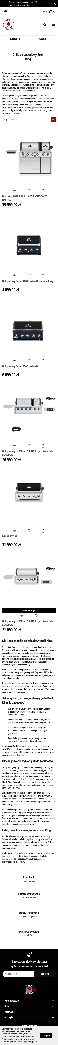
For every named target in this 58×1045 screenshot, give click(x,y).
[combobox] (29, 119)
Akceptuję (46, 1035)
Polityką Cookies (8, 1031)
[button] (52, 11)
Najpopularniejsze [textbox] (10, 119)
